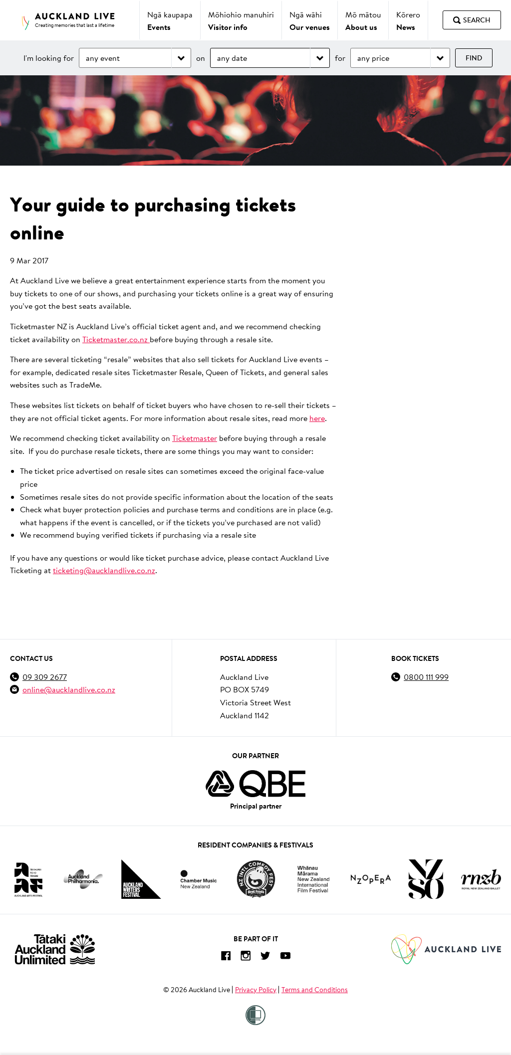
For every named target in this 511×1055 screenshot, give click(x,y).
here (317, 418)
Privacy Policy (255, 989)
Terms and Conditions (314, 989)
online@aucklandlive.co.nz (68, 689)
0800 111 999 (426, 676)
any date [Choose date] (232, 57)
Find (474, 57)
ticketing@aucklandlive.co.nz (104, 570)
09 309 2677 (44, 676)
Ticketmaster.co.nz (116, 339)
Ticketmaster (194, 437)
